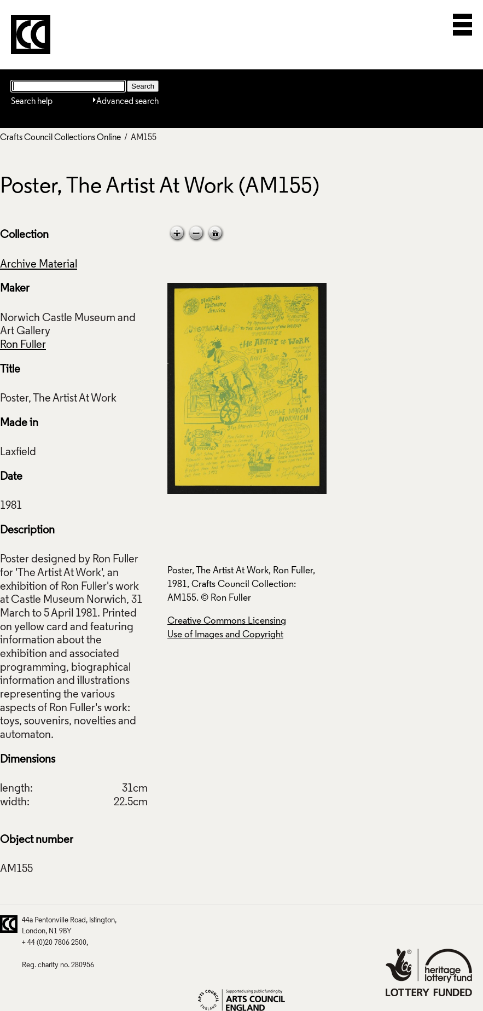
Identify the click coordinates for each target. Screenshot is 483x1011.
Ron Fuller (23, 345)
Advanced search (127, 101)
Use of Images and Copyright (225, 635)
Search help (32, 101)
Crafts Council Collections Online (60, 137)
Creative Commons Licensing (226, 621)
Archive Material (38, 264)
